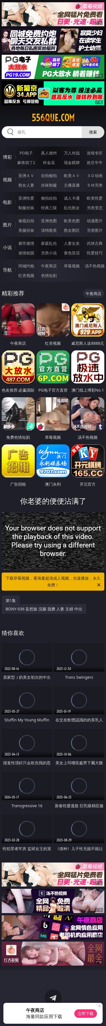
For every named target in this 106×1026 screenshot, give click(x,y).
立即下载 (86, 1013)
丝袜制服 (49, 185)
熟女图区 (72, 230)
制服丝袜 (26, 207)
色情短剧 (49, 275)
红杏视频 (26, 275)
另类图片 (95, 230)
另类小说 (49, 253)
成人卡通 (72, 198)
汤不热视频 (95, 265)
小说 (7, 247)
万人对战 (72, 153)
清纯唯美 (49, 230)
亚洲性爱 (26, 198)
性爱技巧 (95, 253)
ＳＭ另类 (95, 185)
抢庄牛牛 (95, 162)
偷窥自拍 (26, 220)
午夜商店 (49, 265)
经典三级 (49, 207)
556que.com (53, 117)
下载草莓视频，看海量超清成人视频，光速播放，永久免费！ (54, 581)
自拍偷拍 (49, 175)
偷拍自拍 (49, 198)
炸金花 (49, 162)
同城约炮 (26, 265)
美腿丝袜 (26, 230)
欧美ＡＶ (72, 175)
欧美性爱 (95, 198)
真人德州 (49, 153)
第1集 (11, 600)
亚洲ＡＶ (26, 175)
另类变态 (95, 207)
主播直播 (72, 185)
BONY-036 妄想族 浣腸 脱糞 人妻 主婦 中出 (44, 609)
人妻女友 (72, 243)
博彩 (7, 157)
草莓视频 (72, 265)
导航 (7, 270)
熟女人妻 (26, 185)
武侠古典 (95, 243)
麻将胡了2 (26, 162)
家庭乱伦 (49, 243)
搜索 (93, 132)
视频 (7, 179)
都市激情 (26, 243)
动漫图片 (95, 220)
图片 (7, 225)
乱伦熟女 (72, 207)
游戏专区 (95, 153)
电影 (7, 202)
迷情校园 (26, 253)
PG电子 (26, 153)
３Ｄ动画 (95, 175)
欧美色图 (72, 220)
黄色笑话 (72, 253)
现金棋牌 (72, 162)
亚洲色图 (49, 220)
